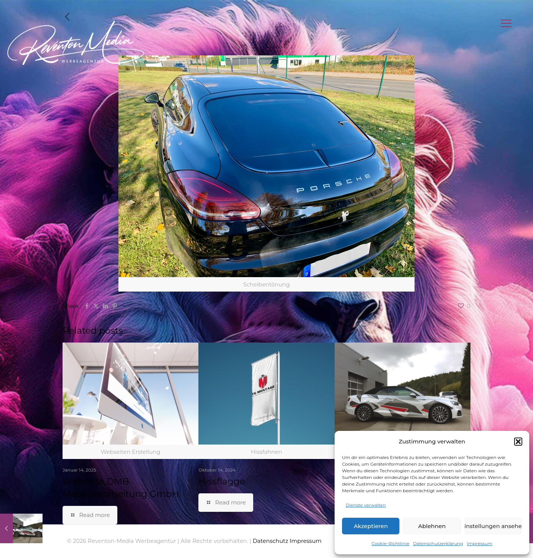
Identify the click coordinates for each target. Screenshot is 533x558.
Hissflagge (221, 481)
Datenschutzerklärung (438, 543)
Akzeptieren (371, 526)
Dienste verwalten (366, 505)
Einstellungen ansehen (493, 526)
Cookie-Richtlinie (390, 543)
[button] (518, 441)
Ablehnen (432, 526)
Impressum (479, 543)
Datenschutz (270, 540)
